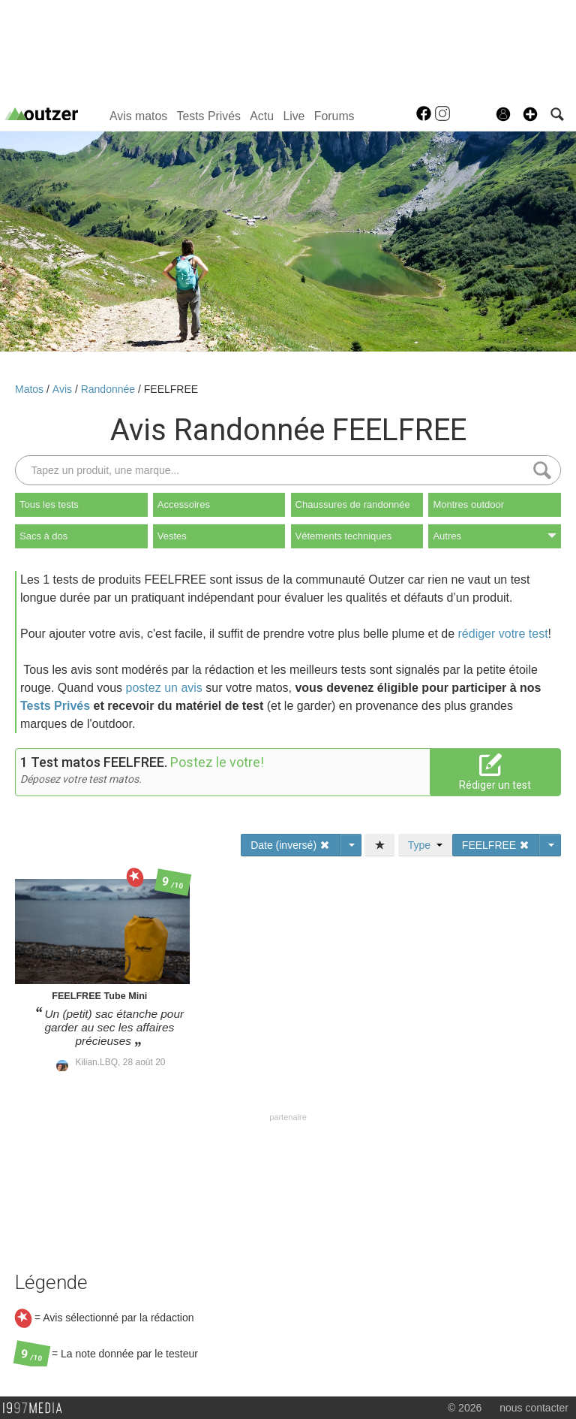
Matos (30, 389)
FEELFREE (171, 389)
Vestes (172, 536)
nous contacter (534, 1408)
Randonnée (109, 389)
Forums (334, 116)
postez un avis (164, 687)
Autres (494, 536)
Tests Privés (209, 116)
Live (293, 116)
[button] (530, 114)
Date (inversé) (290, 845)
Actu (262, 116)
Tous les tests (49, 504)
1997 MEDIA (37, 1408)
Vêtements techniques (344, 536)
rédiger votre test (503, 633)
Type (425, 845)
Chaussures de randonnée (353, 504)
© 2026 (465, 1408)
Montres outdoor (468, 504)
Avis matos (138, 116)
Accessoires (184, 504)
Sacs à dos (44, 536)
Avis (63, 389)
